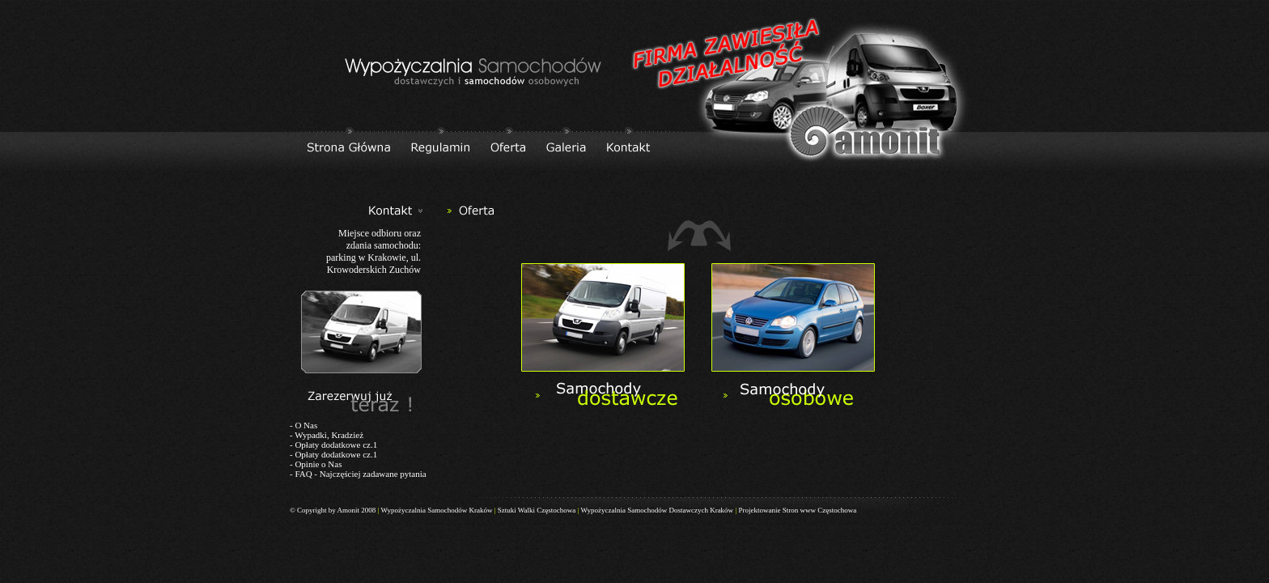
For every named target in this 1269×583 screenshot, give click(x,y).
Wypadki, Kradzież (329, 435)
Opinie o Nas (318, 464)
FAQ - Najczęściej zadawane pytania (360, 474)
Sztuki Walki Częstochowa (537, 510)
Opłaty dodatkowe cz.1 (336, 444)
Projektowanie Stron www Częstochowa (797, 510)
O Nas (306, 425)
